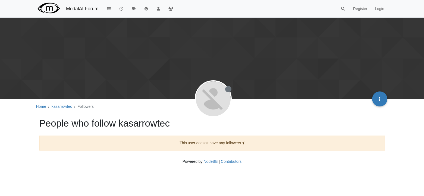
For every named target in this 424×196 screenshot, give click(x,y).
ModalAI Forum (82, 8)
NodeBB (210, 161)
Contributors (231, 161)
